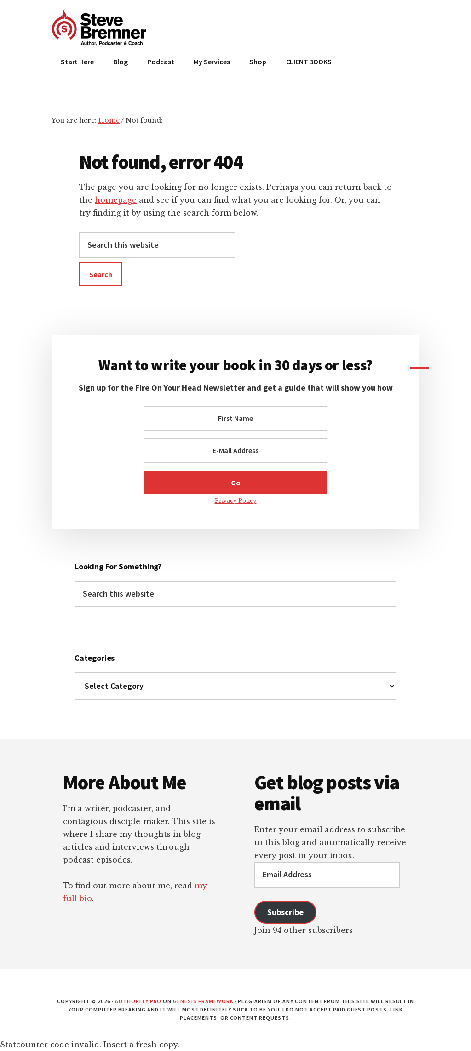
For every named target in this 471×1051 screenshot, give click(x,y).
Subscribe (285, 912)
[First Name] (235, 418)
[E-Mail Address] (235, 450)
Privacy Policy (236, 500)
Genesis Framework (203, 1001)
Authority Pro (138, 1001)
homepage (116, 200)
